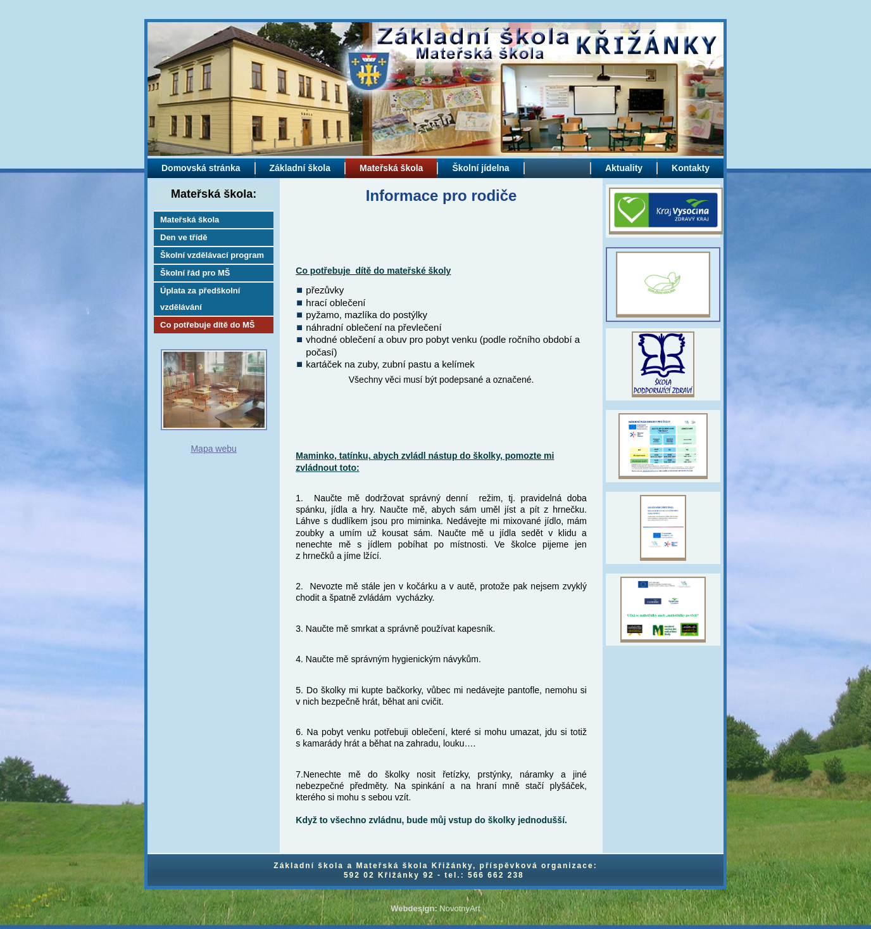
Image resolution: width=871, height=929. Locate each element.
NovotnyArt (459, 908)
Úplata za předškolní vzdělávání (200, 299)
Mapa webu (213, 449)
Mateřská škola (189, 219)
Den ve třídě (183, 237)
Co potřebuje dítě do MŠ (207, 325)
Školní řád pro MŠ (195, 273)
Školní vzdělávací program (212, 255)
